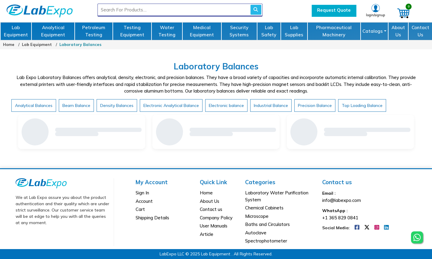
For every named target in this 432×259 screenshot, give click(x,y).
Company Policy (216, 218)
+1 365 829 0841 (340, 218)
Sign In (142, 193)
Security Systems (239, 31)
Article (206, 234)
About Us (398, 31)
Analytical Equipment (53, 31)
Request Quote (334, 10)
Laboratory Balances (80, 44)
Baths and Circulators (267, 224)
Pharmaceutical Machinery (334, 31)
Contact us (211, 209)
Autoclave (255, 233)
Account (144, 201)
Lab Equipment (16, 31)
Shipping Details (152, 218)
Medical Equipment (202, 31)
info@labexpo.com (341, 200)
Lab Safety (268, 31)
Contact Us (420, 31)
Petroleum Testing (93, 31)
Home (8, 44)
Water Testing (167, 31)
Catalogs (372, 31)
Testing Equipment (132, 31)
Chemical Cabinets (264, 208)
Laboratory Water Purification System (276, 196)
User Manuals (213, 226)
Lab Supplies (294, 31)
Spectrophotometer (266, 241)
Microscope (256, 216)
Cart (140, 209)
